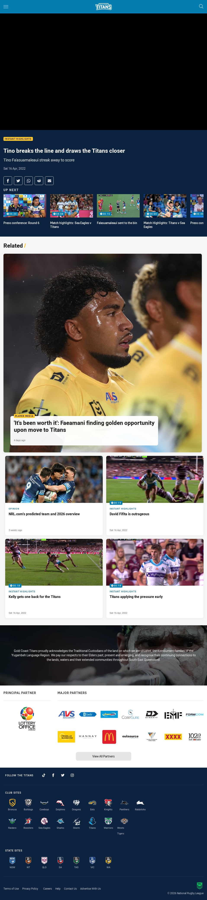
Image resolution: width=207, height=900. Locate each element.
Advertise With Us (90, 888)
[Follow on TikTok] (43, 775)
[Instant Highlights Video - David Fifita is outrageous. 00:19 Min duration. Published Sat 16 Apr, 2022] (155, 495)
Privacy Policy (30, 888)
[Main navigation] (5, 6)
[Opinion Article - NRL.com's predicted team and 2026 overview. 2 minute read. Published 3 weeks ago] (54, 495)
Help (58, 888)
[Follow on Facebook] (53, 775)
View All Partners (103, 756)
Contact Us (70, 888)
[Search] (201, 6)
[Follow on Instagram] (72, 775)
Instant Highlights (18, 139)
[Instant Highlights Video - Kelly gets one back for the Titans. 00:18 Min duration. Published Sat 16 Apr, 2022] (54, 578)
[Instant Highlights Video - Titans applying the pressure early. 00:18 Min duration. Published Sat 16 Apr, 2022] (155, 578)
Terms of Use (11, 888)
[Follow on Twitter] (62, 775)
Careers (47, 888)
